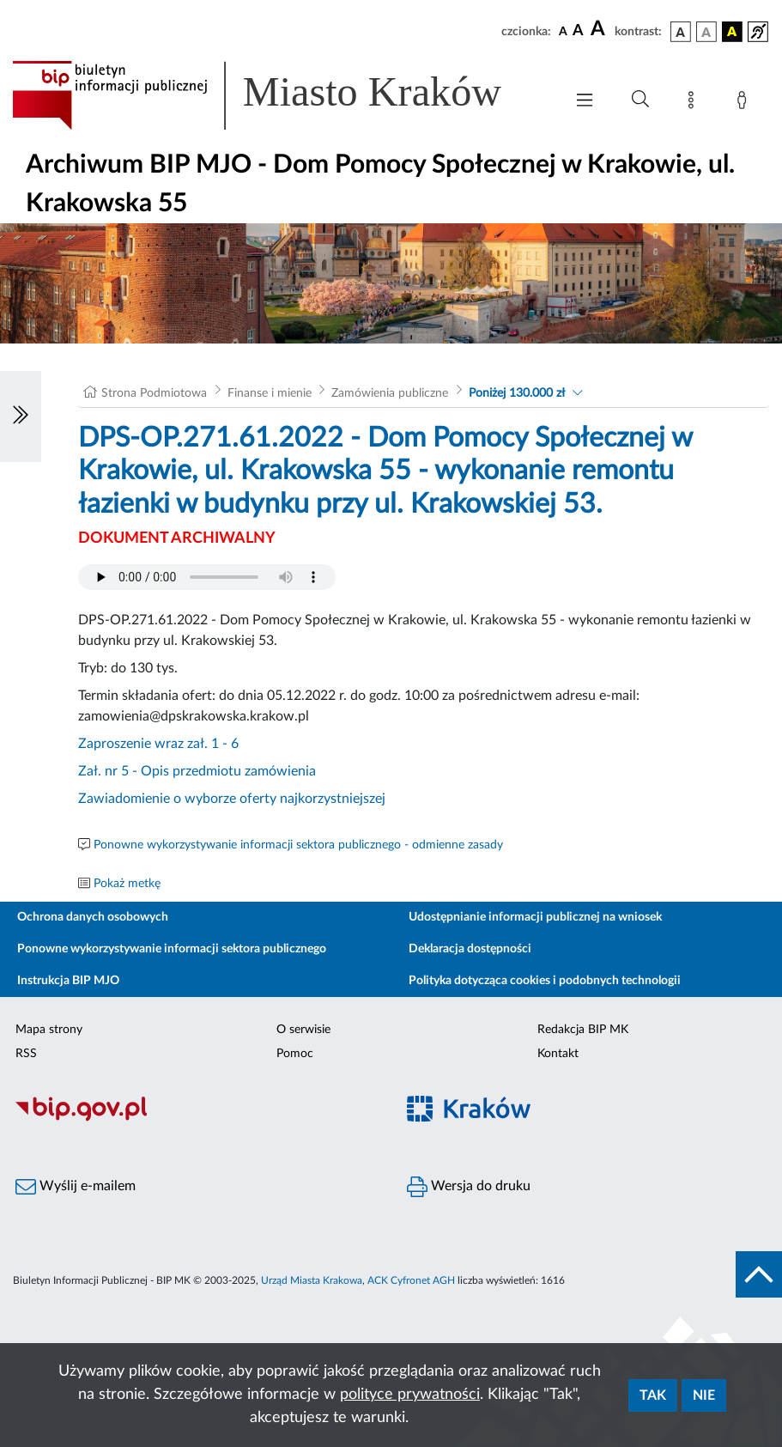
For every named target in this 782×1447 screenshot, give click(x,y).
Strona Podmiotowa (154, 393)
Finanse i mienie (269, 393)
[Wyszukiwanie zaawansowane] (640, 99)
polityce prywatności (410, 1394)
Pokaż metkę (127, 884)
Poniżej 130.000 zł (517, 393)
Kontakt (558, 1054)
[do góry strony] (759, 1274)
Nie (704, 1395)
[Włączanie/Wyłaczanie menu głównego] (584, 101)
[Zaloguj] (745, 103)
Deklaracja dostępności (470, 949)
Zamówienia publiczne (389, 393)
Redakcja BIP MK (582, 1030)
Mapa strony (48, 1030)
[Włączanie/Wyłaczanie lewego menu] (20, 416)
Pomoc (294, 1054)
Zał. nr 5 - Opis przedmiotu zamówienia (197, 771)
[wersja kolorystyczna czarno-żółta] (732, 32)
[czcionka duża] (600, 29)
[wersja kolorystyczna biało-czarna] (706, 32)
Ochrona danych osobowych (92, 917)
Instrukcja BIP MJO (68, 981)
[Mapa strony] (694, 103)
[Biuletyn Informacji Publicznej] (196, 1119)
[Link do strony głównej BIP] (279, 95)
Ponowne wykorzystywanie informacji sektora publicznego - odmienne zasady (298, 845)
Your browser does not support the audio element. (207, 577)
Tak (653, 1395)
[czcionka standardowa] (563, 31)
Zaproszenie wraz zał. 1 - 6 (158, 744)
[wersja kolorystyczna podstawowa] (681, 32)
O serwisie (303, 1030)
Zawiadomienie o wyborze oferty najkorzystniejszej (231, 799)
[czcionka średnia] (578, 31)
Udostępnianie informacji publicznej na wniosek (535, 917)
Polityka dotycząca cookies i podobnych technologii (545, 981)
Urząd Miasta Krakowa (311, 1280)
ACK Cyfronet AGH (411, 1280)
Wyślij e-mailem (75, 1186)
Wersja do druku (468, 1186)
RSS (26, 1054)
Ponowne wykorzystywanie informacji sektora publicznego (171, 949)
